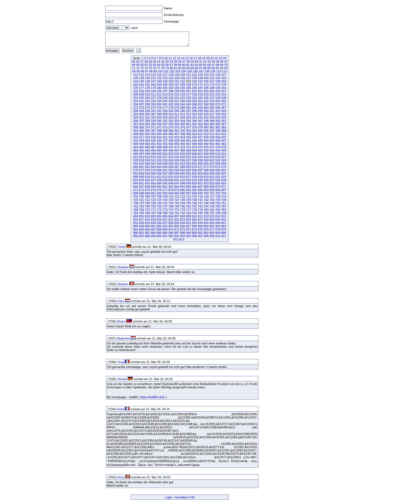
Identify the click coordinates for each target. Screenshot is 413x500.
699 (200, 193)
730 (194, 199)
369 (141, 127)
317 (211, 114)
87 (200, 68)
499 (153, 153)
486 (170, 150)
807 (176, 216)
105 (189, 71)
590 (217, 170)
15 (187, 58)
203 (200, 91)
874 (194, 229)
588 (206, 170)
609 (141, 176)
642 (147, 183)
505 (188, 153)
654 (217, 183)
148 (159, 81)
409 (188, 134)
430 (217, 137)
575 (223, 166)
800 (135, 216)
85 (192, 68)
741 (165, 203)
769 (141, 209)
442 (194, 140)
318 (217, 114)
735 (223, 199)
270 (217, 104)
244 (159, 101)
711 (176, 196)
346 (194, 120)
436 (159, 140)
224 (135, 97)
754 (147, 206)
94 (134, 71)
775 (176, 209)
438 (170, 140)
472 (182, 147)
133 (165, 78)
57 (171, 64)
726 (170, 199)
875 (200, 229)
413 (211, 134)
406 (170, 134)
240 (135, 101)
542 (217, 160)
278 (170, 107)
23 (220, 58)
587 (200, 170)
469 (165, 147)
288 (135, 111)
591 (223, 170)
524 (206, 157)
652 (206, 183)
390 (170, 130)
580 (159, 170)
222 (217, 94)
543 (223, 160)
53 (154, 64)
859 (200, 226)
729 (188, 199)
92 (221, 68)
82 (179, 68)
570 (194, 166)
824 (182, 219)
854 (170, 226)
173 (211, 84)
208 (135, 94)
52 (150, 64)
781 (211, 209)
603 (200, 173)
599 (176, 173)
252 (206, 101)
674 (147, 190)
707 (153, 196)
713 (188, 196)
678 (170, 190)
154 (194, 81)
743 (176, 203)
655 (223, 183)
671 (223, 186)
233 (188, 97)
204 (206, 91)
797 (211, 213)
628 (159, 180)
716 (206, 196)
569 (188, 166)
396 (206, 130)
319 (223, 114)
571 (200, 166)
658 (147, 186)
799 (223, 213)
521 (188, 157)
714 (194, 196)
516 (159, 157)
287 (223, 107)
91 (217, 68)
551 (176, 163)
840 (182, 222)
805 (165, 216)
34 (171, 61)
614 (170, 176)
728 (182, 199)
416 (135, 137)
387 (153, 130)
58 (175, 64)
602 (194, 173)
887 (176, 232)
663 (176, 186)
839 (176, 222)
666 (194, 186)
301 (211, 111)
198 (170, 91)
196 (159, 91)
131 (153, 78)
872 (182, 229)
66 (209, 64)
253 (211, 101)
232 (182, 97)
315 (200, 114)
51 (146, 64)
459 (200, 143)
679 (176, 190)
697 (188, 193)
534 (170, 160)
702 (217, 193)
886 (170, 232)
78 (162, 68)
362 (194, 124)
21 (212, 58)
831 (223, 219)
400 (135, 134)
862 (217, 226)
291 (153, 111)
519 (176, 157)
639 (223, 180)
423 (176, 137)
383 (223, 127)
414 (217, 134)
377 (188, 127)
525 (211, 157)
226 (147, 97)
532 (159, 160)
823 (176, 219)
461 (211, 143)
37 (184, 61)
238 (217, 97)
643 (153, 183)
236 (206, 97)
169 (188, 84)
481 (141, 150)
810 (194, 216)
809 (188, 216)
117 (165, 74)
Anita (120, 409)
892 (206, 232)
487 (176, 150)
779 (200, 209)
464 (135, 147)
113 (141, 74)
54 (158, 64)
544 (135, 163)
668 (206, 186)
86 (196, 68)
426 (194, 137)
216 (182, 94)
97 (146, 71)
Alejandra (123, 338)
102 (171, 71)
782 (217, 209)
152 (182, 81)
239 (223, 97)
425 (188, 137)
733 (211, 199)
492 (206, 150)
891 (200, 232)
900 (159, 236)
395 (200, 130)
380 (206, 127)
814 (217, 216)
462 (217, 143)
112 (135, 74)
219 (200, 94)
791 (176, 213)
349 (211, 120)
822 (170, 219)
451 (153, 143)
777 (188, 209)
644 (159, 183)
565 (165, 166)
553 (188, 163)
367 (223, 124)
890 (194, 232)
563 (153, 166)
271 (223, 104)
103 (177, 71)
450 (147, 143)
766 (217, 206)
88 (205, 68)
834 (147, 222)
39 (192, 61)
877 (211, 229)
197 (165, 91)
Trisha (121, 246)
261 (165, 104)
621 (211, 176)
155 (200, 81)
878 (217, 229)
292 (159, 111)
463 (223, 143)
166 (170, 84)
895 (223, 232)
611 (153, 176)
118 (170, 74)
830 (217, 219)
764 (206, 206)
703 (223, 193)
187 (200, 87)
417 (141, 137)
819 (153, 219)
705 (141, 196)
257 (141, 104)
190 (217, 87)
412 (206, 134)
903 (176, 236)
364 (206, 124)
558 (217, 163)
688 (135, 193)
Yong (120, 362)
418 (147, 137)
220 (206, 94)
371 (153, 127)
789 (165, 213)
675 (153, 190)
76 (154, 68)
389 (165, 130)
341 (165, 120)
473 (188, 147)
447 (223, 140)
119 (176, 74)
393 (188, 130)
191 (223, 87)
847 (223, 222)
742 (170, 203)
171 (200, 84)
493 (211, 150)
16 (191, 58)
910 (217, 236)
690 (147, 193)
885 (165, 232)
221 (211, 94)
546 (147, 163)
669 (211, 186)
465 (141, 147)
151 (176, 81)
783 (223, 209)
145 (141, 81)
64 (200, 64)
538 (194, 160)
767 (223, 206)
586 (194, 170)
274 (147, 107)
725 (165, 199)
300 (206, 111)
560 (135, 166)
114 (147, 74)
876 (206, 229)
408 (182, 134)
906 (194, 236)
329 (188, 117)
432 (135, 140)
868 (159, 229)
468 (159, 147)
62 (192, 64)
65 (205, 64)
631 (176, 180)
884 (159, 232)
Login (168, 497)
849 (141, 226)
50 (142, 64)
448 (135, 143)
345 (188, 120)
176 (135, 87)
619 (200, 176)
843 (200, 222)
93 (225, 68)
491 (200, 150)
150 (170, 81)
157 (211, 81)
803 (153, 216)
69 (221, 64)
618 (194, 176)
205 (211, 91)
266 (194, 104)
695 (176, 193)
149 (165, 81)
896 (135, 236)
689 (141, 193)
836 (159, 222)
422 (170, 137)
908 (206, 236)
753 (141, 206)
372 (159, 127)
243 (153, 101)
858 (194, 226)
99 (154, 71)
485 (165, 150)
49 (137, 64)
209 (141, 94)
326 (170, 117)
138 (194, 78)
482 (147, 150)
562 (147, 166)
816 (135, 219)
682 (194, 190)
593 (141, 173)
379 (200, 127)
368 (135, 127)
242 (147, 101)
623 (223, 176)
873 (188, 229)
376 (182, 127)
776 (182, 209)
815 (223, 216)
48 (133, 64)
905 (188, 236)
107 (201, 71)
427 (200, 137)
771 (153, 209)
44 (213, 61)
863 (223, 226)
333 (211, 117)
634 (194, 180)
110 (218, 71)
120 (182, 74)
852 (159, 226)
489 (188, 150)
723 (153, 199)
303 (223, 111)
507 (200, 153)
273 (141, 107)
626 (147, 180)
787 (153, 213)
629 (165, 180)
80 (171, 68)
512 (135, 157)
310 (170, 114)
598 (170, 173)
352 (135, 124)
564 (159, 166)
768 (135, 209)
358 (170, 124)
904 (182, 236)
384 (135, 130)
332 (206, 117)
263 (176, 104)
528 (135, 160)
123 (200, 74)
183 (176, 87)
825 (188, 219)
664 (182, 186)
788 (159, 213)
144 (135, 81)
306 (147, 114)
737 (141, 203)
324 (159, 117)
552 (182, 163)
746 (194, 203)
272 (135, 107)
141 (211, 78)
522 (194, 157)
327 (176, 117)
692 (159, 193)
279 (176, 107)
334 (217, 117)
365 (211, 124)
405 (165, 134)
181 (165, 87)
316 (206, 114)
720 (135, 199)
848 (135, 226)
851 (153, 226)
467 (153, 147)
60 (184, 64)
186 (194, 87)
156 (206, 81)
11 (170, 58)
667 (200, 186)
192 (135, 91)
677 (165, 190)
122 (194, 74)
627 (153, 180)
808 (182, 216)
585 (188, 170)
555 (200, 163)
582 (170, 170)
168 (182, 84)
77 (158, 68)
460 (206, 143)
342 (170, 120)
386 (147, 130)
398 (217, 130)
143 (223, 78)
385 (141, 130)
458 (194, 143)
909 (211, 236)
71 (133, 68)
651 (200, 183)
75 (150, 68)
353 (141, 124)
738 (147, 203)
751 (223, 203)
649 (188, 183)
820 (159, 219)
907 (200, 236)
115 (153, 74)
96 (142, 71)
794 (194, 213)
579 (153, 170)
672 (135, 190)
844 (206, 222)
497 (141, 153)
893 (211, 232)
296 (182, 111)
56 (167, 64)
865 (141, 229)
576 (135, 170)
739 (153, 203)
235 (200, 97)
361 (188, 124)
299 (200, 111)
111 (224, 71)
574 (217, 166)
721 (141, 199)
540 (206, 160)
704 (135, 196)
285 (211, 107)
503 (176, 153)
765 (211, 206)
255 (223, 101)
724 (159, 199)
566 (170, 166)
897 (141, 236)
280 (182, 107)
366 (217, 124)
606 (217, 173)
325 (165, 117)
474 (194, 147)
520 (182, 157)
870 (170, 229)
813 (211, 216)
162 (147, 84)
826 (194, 219)
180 (159, 87)
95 (138, 71)
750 (217, 203)
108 (206, 71)
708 (159, 196)
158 (217, 81)
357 (165, 124)
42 (205, 61)
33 (167, 61)
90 (213, 68)
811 (200, 216)
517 (165, 157)
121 (188, 74)
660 (159, 186)
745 (188, 203)
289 (141, 111)
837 (165, 222)
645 (165, 183)
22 (216, 58)
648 (182, 183)
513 (141, 157)
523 (200, 157)
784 (135, 213)
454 (170, 143)
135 (176, 78)
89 (209, 68)
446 (217, 140)
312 (182, 114)
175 (223, 84)
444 (206, 140)
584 (182, 170)
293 (165, 111)
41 (200, 61)
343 (176, 120)
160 (135, 84)
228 (159, 97)
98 (150, 71)
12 (174, 58)
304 (135, 114)
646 (170, 183)
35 (175, 61)
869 (165, 229)
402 (147, 134)
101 (165, 71)
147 (153, 81)
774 (170, 209)
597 (165, 173)
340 (159, 120)
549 (165, 163)
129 (141, 78)
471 (176, 147)
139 (200, 78)
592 (135, 173)
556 (206, 163)
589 (211, 170)
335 (223, 117)
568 (182, 166)
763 (200, 206)
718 (217, 196)
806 (170, 216)
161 (141, 84)
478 (217, 147)
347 (200, 120)
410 (194, 134)
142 (217, 78)
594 (147, 173)
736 (135, 203)
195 (153, 91)
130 (147, 78)
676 (159, 190)
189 (211, 87)
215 (176, 94)
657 (141, 186)
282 (194, 107)
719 (223, 196)
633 (188, 180)
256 (135, 104)
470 (170, 147)
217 (188, 94)
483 (153, 150)
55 (162, 64)
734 (217, 199)
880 (135, 232)
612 (159, 176)
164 (159, 84)
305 (141, 114)
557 (211, 163)
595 (153, 173)
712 (182, 196)
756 (159, 206)
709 (165, 196)
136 (182, 78)
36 (179, 61)
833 (141, 222)
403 (153, 134)
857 (188, 226)
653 (211, 183)
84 (188, 68)
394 (194, 130)
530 (147, 160)
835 (153, 222)
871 (176, 229)
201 (188, 91)
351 (223, 120)
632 (182, 180)
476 (206, 147)
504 (182, 153)
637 (211, 180)
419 (153, 137)
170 (194, 84)
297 (188, 111)
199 (176, 91)
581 (165, 170)
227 (153, 97)
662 (170, 186)
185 (188, 87)
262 (170, 104)
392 (182, 130)
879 (223, 229)
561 (141, 166)
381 (211, 127)
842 (194, 222)
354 (147, 124)
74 (146, 68)
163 (153, 84)
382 (217, 127)
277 (165, 107)
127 (223, 74)
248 (182, 101)
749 (211, 203)
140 (206, 78)
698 (194, 193)
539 (200, 160)
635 (200, 180)
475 (200, 147)
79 (167, 68)
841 (188, 222)
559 (223, 163)
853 (165, 226)
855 (176, 226)
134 (170, 78)
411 (200, 134)
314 (194, 114)
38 (188, 61)
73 (142, 68)
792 (182, 213)
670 (217, 186)
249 (188, 101)
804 (159, 216)
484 (159, 150)
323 (153, 117)
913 (181, 239)
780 (206, 209)
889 (188, 232)
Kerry (120, 477)
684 (206, 190)
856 (182, 226)
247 (176, 101)
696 (182, 193)
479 (223, 147)
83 (184, 68)
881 (141, 232)
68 (217, 64)
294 (170, 111)
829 (211, 219)
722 (147, 199)
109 (212, 71)
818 (147, 219)
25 (133, 61)
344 (182, 120)
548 (159, 163)
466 (147, 147)
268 (206, 104)
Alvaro (121, 321)
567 (176, 166)
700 (206, 193)
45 (217, 61)
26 (137, 61)
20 (208, 58)
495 (223, 150)
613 (165, 176)
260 (159, 104)
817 (141, 219)
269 (211, 104)
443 (200, 140)
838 (170, 222)
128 (135, 78)
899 (153, 236)
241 (141, 101)
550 (170, 163)
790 (170, 213)
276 (159, 107)
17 (195, 58)
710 (170, 196)
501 (165, 153)
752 (135, 206)
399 (223, 130)
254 (217, 101)
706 (147, 196)
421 (165, 137)
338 (147, 120)
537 (188, 160)
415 (223, 134)
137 (188, 78)
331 (200, 117)
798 (217, 213)
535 (176, 160)
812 (206, 216)
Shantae (123, 267)
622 (217, 176)
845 (211, 222)
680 (182, 190)
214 (170, 94)
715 (200, 196)
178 (147, 87)
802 (147, 216)
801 (141, 216)
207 (223, 91)
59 (179, 64)
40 (196, 61)
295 (176, 111)
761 (188, 206)
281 (188, 107)
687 (223, 190)
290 (147, 111)
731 (200, 199)
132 (159, 78)
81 (175, 68)
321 (141, 117)
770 (147, 209)
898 (147, 236)
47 (225, 61)
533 (165, 160)
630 (170, 180)
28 (146, 61)
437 (165, 140)
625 (141, 180)
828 (206, 219)
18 (199, 58)
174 (217, 84)
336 (135, 120)
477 (211, 147)
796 (206, 213)
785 (141, 213)
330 (194, 117)
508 (206, 153)
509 (211, 153)
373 (165, 127)
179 (153, 87)
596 (159, 173)
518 (170, 157)
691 (153, 193)
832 (135, 222)
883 (153, 232)
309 (165, 114)
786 (147, 213)
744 (182, 203)
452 (159, 143)
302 (217, 111)
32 (162, 61)
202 (194, 91)
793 (188, 213)
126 (217, 74)
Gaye (120, 301)
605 (211, 173)
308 (159, 114)
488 (182, 150)
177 (141, 87)
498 (147, 153)
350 (217, 120)
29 (150, 61)
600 (182, 173)
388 (159, 130)
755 (153, 206)
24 (224, 58)
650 (194, 183)
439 (176, 140)
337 (141, 120)
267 (200, 104)
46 (221, 61)
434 (147, 140)
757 (165, 206)
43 (209, 61)
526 (217, 157)
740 (159, 203)
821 (165, 219)
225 (141, 97)
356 (159, 124)
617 (188, 176)
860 (206, 226)
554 (194, 163)
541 (211, 160)
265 (188, 104)
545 (141, 163)
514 (147, 157)
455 (176, 143)
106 (195, 71)
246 (170, 101)
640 (135, 183)
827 (200, 219)
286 (217, 107)
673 (141, 190)
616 (182, 176)
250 (194, 101)
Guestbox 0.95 (185, 497)
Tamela (122, 379)
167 (176, 84)
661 (165, 186)
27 (142, 61)
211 (153, 94)
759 (176, 206)
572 (206, 166)
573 (211, 166)
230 (170, 97)
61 (188, 64)
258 (147, 104)
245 (165, 101)
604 (206, 173)
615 (176, 176)
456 (182, 143)
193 (141, 91)
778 (194, 209)
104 (183, 71)
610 (147, 176)
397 (211, 130)
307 (153, 114)
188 (206, 87)
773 (165, 209)
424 (182, 137)
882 (147, 232)
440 (182, 140)
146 (147, 81)
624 (135, 180)
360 (182, 124)
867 (153, 229)
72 (137, 68)
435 (153, 140)
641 (141, 183)
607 (223, 173)
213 (165, 94)
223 (223, 94)
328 (182, 117)
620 (206, 176)
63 (196, 64)
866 (147, 229)
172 (206, 84)
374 (170, 127)
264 (182, 104)
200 (182, 91)
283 (200, 107)
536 (182, 160)
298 (194, 111)
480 (135, 150)
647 (176, 183)
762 (194, 206)
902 (170, 236)
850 (147, 226)
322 (147, 117)
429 (211, 137)
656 (135, 186)
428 (206, 137)
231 (176, 97)
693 (165, 193)
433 (141, 140)
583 (176, 170)
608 (135, 176)
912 (175, 239)
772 (159, 209)
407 (176, 134)
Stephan (123, 284)
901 (165, 236)
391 (176, 130)
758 (170, 206)
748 (206, 203)
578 (147, 170)
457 (188, 143)
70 (225, 64)
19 (203, 58)
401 (141, 134)
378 (194, 127)
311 (176, 114)
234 (194, 97)
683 (200, 190)
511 (223, 153)
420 (159, 137)
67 (213, 64)
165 (165, 84)
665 (188, 186)
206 (217, 91)
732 (206, 199)
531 (153, 160)
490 (194, 150)
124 (206, 74)
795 (200, 213)
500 (159, 153)
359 (176, 124)
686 (217, 190)
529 (141, 160)
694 (170, 193)
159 (223, 81)
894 (217, 232)
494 (217, 150)
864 (135, 229)
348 (206, 120)
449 (141, 143)
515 (153, 157)
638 (217, 180)
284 (206, 107)
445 (211, 140)
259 (153, 104)
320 (135, 117)
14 (182, 58)
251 (200, 101)
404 (159, 134)
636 (206, 180)
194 (147, 91)
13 (178, 58)
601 (188, 173)
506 (194, 153)
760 (182, 206)
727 (176, 199)
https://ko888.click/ (152, 397)
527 (223, 157)
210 (147, 94)
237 (211, 97)
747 (200, 203)
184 (182, 87)
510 (217, 153)
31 (158, 61)
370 (147, 127)
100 (160, 71)
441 (188, 140)
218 (194, 94)
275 (153, 107)
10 (165, 58)
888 (182, 232)
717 (211, 196)
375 (176, 127)
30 (154, 61)
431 (223, 137)
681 (188, 190)
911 (223, 236)
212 (159, 94)
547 (153, 163)
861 (211, 226)
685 (211, 190)
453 (165, 143)
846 (217, 222)
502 (170, 153)
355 (153, 124)
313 (188, 114)
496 (135, 153)
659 (153, 186)
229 (165, 97)
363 (200, 124)
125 (211, 74)
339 (153, 120)
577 (141, 170)
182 (170, 87)
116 (159, 74)
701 (211, 193)
